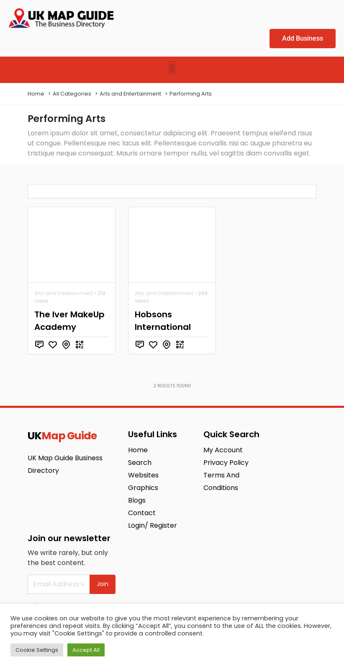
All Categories (72, 93)
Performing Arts (190, 93)
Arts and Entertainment (130, 93)
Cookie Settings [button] (36, 650)
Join (102, 584)
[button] (172, 68)
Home (36, 93)
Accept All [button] (86, 650)
